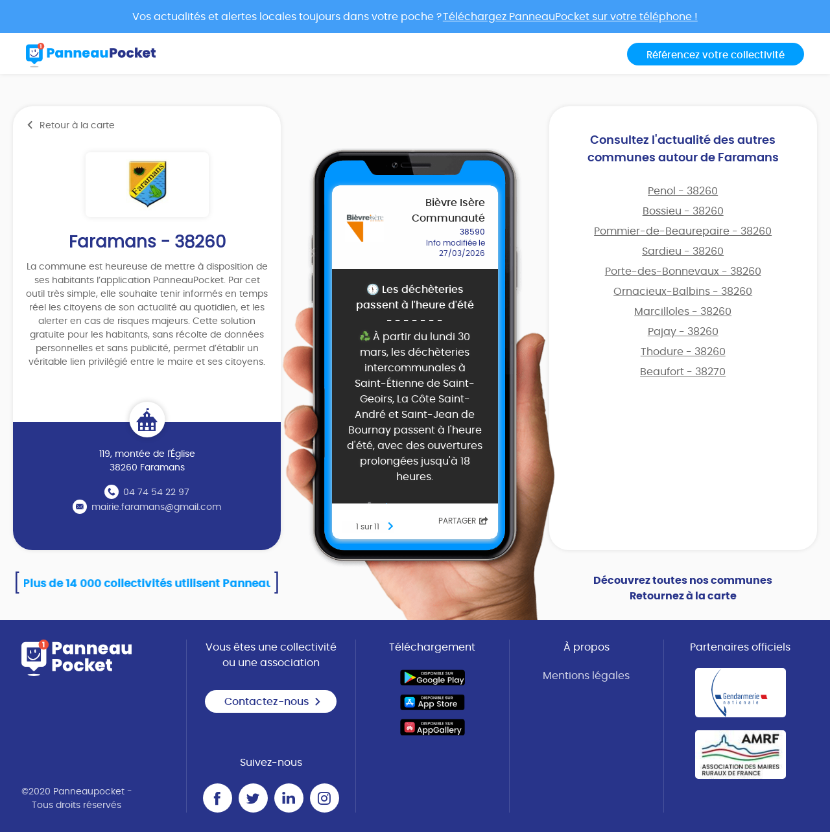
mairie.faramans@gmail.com (156, 507)
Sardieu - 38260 (683, 251)
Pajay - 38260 (683, 332)
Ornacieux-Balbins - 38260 (682, 291)
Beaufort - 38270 (683, 372)
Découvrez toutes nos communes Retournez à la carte (682, 588)
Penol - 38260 (683, 191)
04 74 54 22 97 (156, 492)
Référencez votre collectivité (715, 55)
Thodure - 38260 (683, 352)
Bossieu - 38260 (683, 211)
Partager (463, 521)
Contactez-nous (273, 702)
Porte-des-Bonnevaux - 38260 (683, 271)
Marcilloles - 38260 (682, 311)
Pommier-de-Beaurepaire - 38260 (683, 231)
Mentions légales (586, 676)
